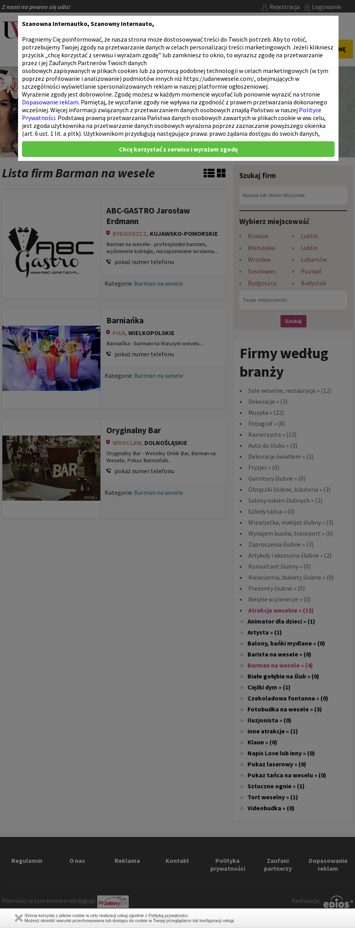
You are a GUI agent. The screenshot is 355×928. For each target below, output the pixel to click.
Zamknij (19, 918)
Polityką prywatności (168, 915)
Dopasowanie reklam (50, 102)
